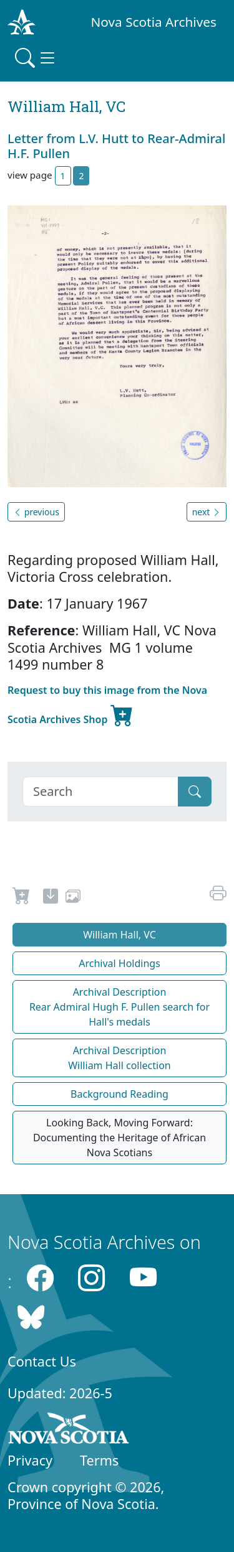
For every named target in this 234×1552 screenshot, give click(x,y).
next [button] (206, 512)
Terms (99, 1460)
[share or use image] (73, 898)
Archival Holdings (119, 963)
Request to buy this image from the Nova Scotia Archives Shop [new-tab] (107, 706)
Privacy (29, 1460)
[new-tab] (50, 898)
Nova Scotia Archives (154, 21)
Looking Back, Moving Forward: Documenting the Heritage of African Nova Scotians (119, 1137)
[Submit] (195, 791)
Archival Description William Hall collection (119, 1058)
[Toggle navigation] (36, 58)
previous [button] (36, 512)
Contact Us (41, 1361)
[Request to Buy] (21, 898)
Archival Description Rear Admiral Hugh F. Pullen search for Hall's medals (119, 1007)
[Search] (100, 791)
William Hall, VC (119, 935)
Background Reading (119, 1094)
